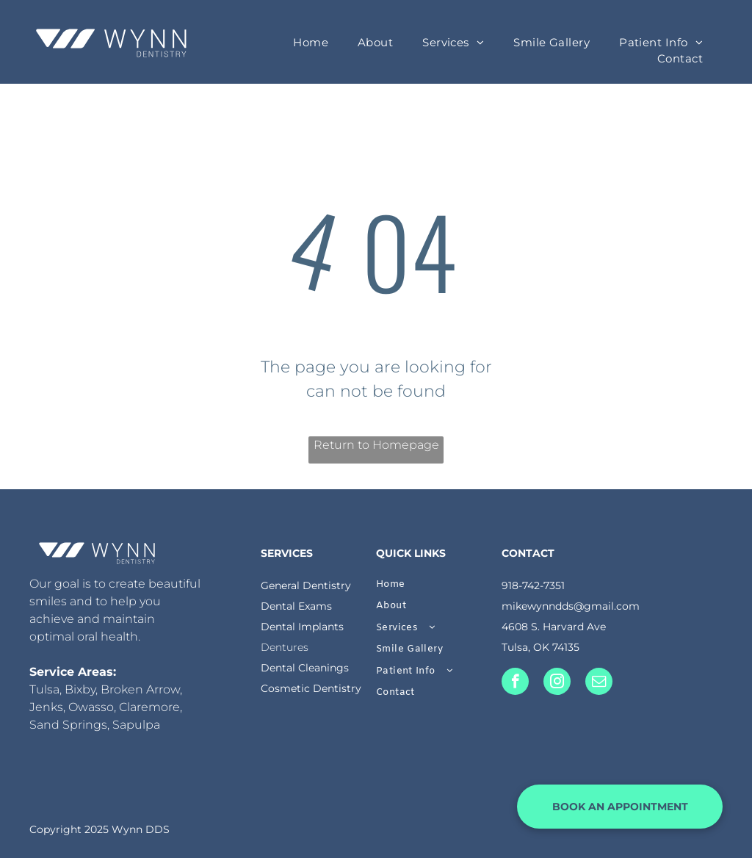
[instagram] (557, 683)
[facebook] (515, 683)
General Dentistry (306, 585)
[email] (598, 683)
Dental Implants (302, 626)
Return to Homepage (376, 445)
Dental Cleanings (305, 667)
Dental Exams (296, 606)
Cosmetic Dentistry (311, 688)
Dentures (284, 647)
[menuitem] (310, 43)
